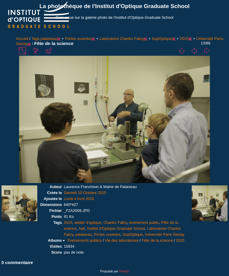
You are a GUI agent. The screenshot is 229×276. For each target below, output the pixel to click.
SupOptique (162, 38)
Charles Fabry (115, 222)
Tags (35, 38)
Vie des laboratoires (122, 240)
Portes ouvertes (78, 38)
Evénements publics (85, 240)
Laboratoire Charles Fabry (122, 38)
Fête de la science (157, 240)
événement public (144, 222)
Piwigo (124, 271)
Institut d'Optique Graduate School (116, 228)
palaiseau (49, 38)
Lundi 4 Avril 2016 (79, 198)
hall (82, 228)
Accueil (22, 38)
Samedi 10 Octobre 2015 (85, 192)
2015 (184, 38)
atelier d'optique (88, 222)
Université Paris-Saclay (164, 234)
